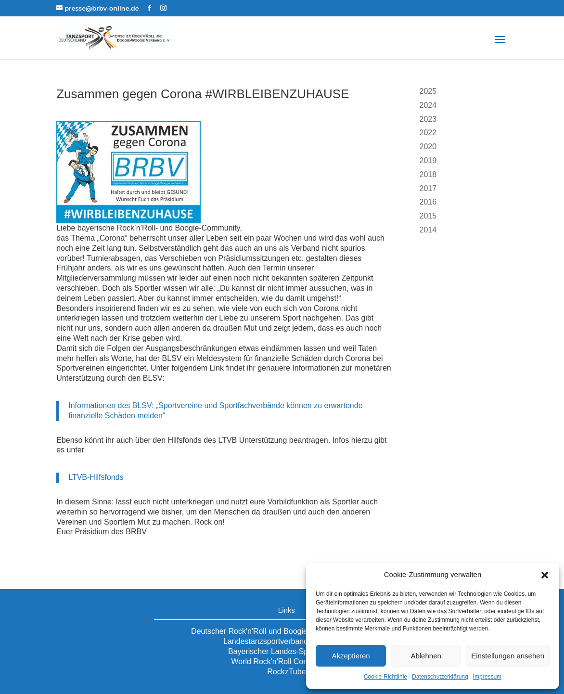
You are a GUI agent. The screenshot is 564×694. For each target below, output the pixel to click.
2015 (427, 216)
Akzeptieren (351, 656)
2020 (427, 146)
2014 (427, 230)
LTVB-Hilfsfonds (95, 477)
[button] (545, 575)
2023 (427, 119)
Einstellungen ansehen (507, 656)
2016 (427, 202)
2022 (427, 133)
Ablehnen (425, 656)
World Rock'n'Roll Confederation (286, 661)
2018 (427, 174)
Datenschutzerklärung (440, 676)
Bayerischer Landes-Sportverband (286, 651)
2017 (427, 188)
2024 (427, 105)
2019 (427, 160)
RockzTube (286, 672)
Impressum (487, 676)
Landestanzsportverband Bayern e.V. (286, 641)
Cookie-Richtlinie (385, 676)
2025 (427, 91)
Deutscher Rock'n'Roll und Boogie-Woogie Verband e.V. (286, 631)
